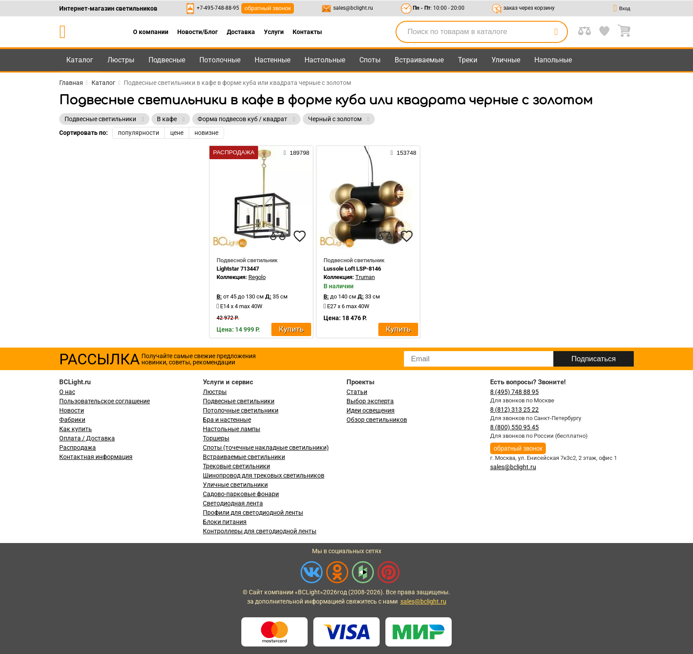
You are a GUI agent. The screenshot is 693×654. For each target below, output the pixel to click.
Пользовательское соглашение (104, 401)
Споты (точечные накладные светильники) (266, 447)
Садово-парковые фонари (241, 493)
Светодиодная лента (233, 503)
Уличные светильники (235, 484)
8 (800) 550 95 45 (514, 427)
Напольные (553, 60)
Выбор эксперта (370, 401)
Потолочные (219, 60)
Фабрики (72, 419)
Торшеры (216, 438)
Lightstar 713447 (238, 268)
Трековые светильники (236, 466)
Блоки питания (225, 521)
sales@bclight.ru (353, 8)
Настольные (325, 60)
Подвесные (166, 60)
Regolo (257, 277)
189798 (296, 152)
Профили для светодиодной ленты (253, 512)
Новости (71, 410)
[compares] (277, 236)
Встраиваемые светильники (244, 456)
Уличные (505, 60)
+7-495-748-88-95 (218, 8)
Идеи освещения (370, 410)
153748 (403, 152)
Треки (467, 60)
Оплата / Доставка (87, 438)
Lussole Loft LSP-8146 (352, 268)
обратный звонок (267, 8)
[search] (556, 32)
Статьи (356, 391)
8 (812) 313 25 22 (514, 409)
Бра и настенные (227, 419)
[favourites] (299, 236)
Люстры (120, 60)
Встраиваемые (419, 60)
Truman (365, 277)
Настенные (272, 60)
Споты (370, 60)
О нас (67, 391)
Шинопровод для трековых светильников (263, 475)
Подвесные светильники (238, 401)
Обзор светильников (376, 419)
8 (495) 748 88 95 (514, 391)
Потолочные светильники (240, 410)
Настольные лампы (231, 428)
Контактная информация (96, 456)
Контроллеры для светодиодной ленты (259, 531)
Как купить (75, 428)
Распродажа (77, 447)
